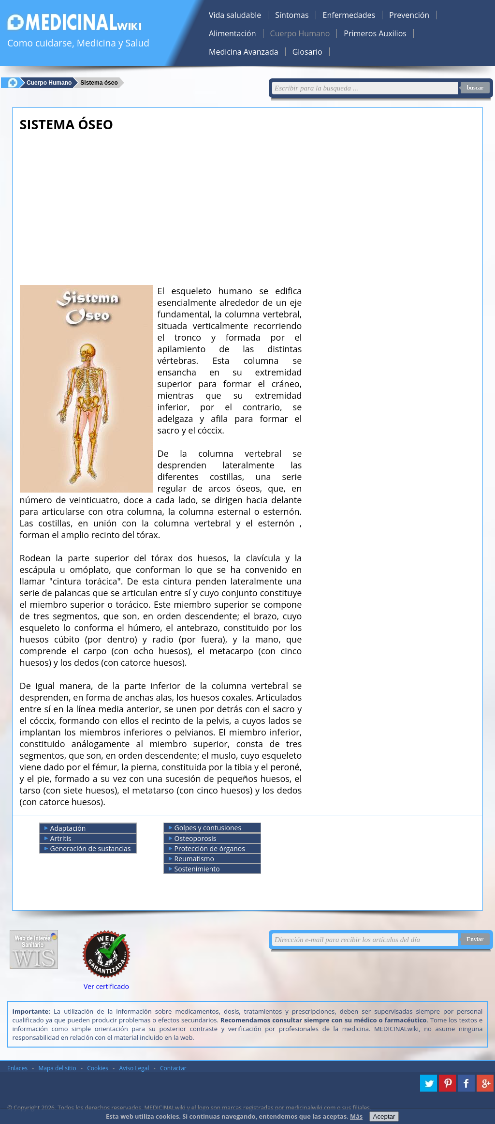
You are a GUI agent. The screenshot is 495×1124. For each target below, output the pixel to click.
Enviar (474, 939)
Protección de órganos (207, 849)
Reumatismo (191, 859)
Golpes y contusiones (205, 828)
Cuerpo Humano (300, 33)
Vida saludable (235, 15)
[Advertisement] (161, 205)
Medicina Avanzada (243, 51)
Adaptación (65, 828)
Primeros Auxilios (375, 33)
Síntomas (291, 15)
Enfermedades (349, 15)
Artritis (58, 838)
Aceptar (384, 1116)
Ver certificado (106, 986)
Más (356, 1116)
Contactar (173, 1068)
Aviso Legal (134, 1068)
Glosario (307, 51)
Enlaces (17, 1068)
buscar (475, 87)
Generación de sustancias (87, 849)
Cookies (97, 1068)
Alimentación (232, 33)
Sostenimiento (194, 869)
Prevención (409, 15)
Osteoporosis (193, 838)
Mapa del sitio (57, 1068)
